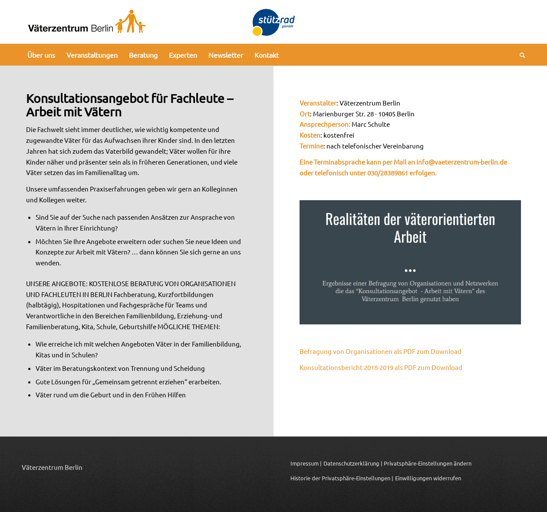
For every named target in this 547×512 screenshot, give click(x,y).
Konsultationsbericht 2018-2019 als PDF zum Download (381, 367)
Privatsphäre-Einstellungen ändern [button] (427, 463)
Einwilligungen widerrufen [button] (428, 478)
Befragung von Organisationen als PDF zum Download (380, 351)
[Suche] (519, 55)
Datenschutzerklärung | (352, 463)
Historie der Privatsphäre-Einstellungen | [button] (341, 478)
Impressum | (306, 463)
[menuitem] (41, 55)
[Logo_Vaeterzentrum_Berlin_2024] (87, 21)
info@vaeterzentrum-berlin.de (461, 162)
